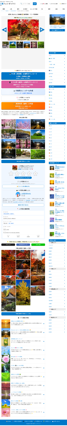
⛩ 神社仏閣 (51, 67)
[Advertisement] (23, 58)
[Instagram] (24, 196)
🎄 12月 (50, 159)
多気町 (50, 283)
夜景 (49, 9)
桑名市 (50, 257)
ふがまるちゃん (33, 113)
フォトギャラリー (8, 4)
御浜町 (50, 326)
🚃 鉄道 (50, 82)
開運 (4, 9)
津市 (50, 271)
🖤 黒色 (50, 113)
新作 (18, 9)
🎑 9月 (50, 149)
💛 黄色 (50, 101)
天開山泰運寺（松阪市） (8, 214)
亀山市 (50, 263)
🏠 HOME (8, 422)
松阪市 (7, 10)
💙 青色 (50, 92)
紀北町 (50, 323)
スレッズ (33, 201)
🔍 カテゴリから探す (54, 3)
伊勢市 (50, 291)
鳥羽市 (50, 297)
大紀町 (50, 286)
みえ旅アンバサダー (18, 202)
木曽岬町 (51, 248)
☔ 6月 (50, 140)
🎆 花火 (50, 70)
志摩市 (50, 294)
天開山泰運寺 (13, 10)
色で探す (25, 9)
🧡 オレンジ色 (52, 104)
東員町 (50, 251)
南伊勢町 (51, 300)
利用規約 (21, 115)
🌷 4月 (50, 134)
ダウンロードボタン (23, 17)
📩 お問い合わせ (56, 422)
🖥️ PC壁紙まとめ (38, 422)
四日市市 (51, 266)
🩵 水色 (50, 98)
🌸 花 (50, 55)
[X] (22, 196)
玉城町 (50, 303)
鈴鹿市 (50, 260)
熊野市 (50, 329)
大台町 (50, 280)
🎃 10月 (50, 152)
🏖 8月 (50, 146)
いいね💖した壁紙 (44, 3)
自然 (56, 9)
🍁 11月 (50, 155)
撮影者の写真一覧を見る (23, 205)
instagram (28, 201)
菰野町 (50, 254)
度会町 (50, 306)
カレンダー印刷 (33, 9)
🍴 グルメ (51, 79)
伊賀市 (50, 311)
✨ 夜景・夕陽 (52, 64)
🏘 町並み (51, 73)
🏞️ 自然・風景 (52, 58)
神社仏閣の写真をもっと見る (23, 162)
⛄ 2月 (50, 128)
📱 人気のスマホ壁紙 (28, 422)
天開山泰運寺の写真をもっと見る (23, 314)
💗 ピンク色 (51, 89)
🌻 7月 (50, 143)
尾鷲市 (50, 320)
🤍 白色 (50, 116)
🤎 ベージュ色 (52, 119)
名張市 (50, 314)
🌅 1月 (50, 125)
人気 (11, 9)
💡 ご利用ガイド (47, 422)
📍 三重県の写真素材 (17, 422)
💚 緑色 (50, 95)
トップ (2, 10)
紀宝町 (50, 332)
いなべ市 (51, 245)
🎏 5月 (50, 137)
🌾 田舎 (50, 76)
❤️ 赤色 (50, 107)
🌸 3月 (50, 131)
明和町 (50, 277)
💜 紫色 (50, 110)
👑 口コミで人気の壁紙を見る (23, 187)
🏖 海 (50, 61)
